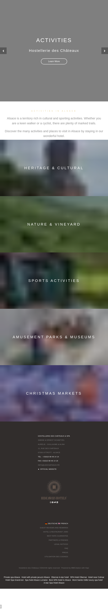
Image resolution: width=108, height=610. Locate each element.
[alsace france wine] (57, 502)
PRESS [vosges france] (65, 553)
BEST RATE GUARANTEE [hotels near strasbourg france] (57, 536)
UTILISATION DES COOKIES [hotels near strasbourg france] (56, 557)
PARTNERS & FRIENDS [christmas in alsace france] (58, 540)
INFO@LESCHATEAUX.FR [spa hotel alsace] (49, 465)
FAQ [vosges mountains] (66, 548)
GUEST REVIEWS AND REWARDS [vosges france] (54, 528)
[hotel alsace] (76, 568)
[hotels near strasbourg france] (55, 502)
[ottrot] (54, 489)
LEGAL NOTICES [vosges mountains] (61, 544)
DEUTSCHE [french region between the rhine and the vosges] (53, 523)
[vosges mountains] (53, 502)
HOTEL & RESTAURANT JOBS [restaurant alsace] (55, 532)
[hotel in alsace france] (54, 61)
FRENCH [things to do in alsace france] (64, 523)
